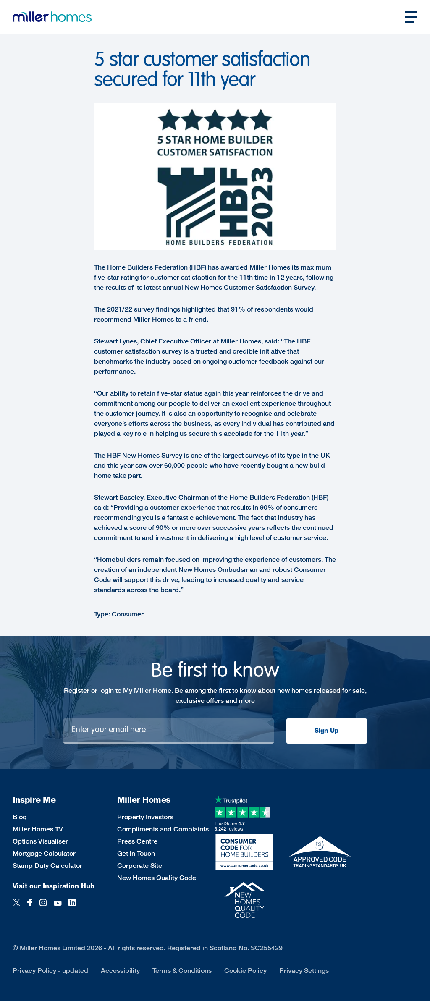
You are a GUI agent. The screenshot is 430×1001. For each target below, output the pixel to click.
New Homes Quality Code (156, 878)
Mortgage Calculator (44, 853)
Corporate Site (139, 866)
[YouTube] (57, 907)
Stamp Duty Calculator (47, 866)
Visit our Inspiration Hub (53, 886)
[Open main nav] (411, 16)
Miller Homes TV (38, 829)
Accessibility (120, 971)
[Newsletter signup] (168, 731)
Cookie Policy (245, 971)
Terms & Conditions (182, 971)
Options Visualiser (40, 841)
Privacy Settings (304, 971)
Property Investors (145, 817)
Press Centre (137, 841)
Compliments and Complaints (163, 829)
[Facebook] (30, 907)
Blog (19, 817)
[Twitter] (17, 907)
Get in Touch (136, 853)
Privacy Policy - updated (50, 971)
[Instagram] (43, 907)
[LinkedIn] (72, 907)
